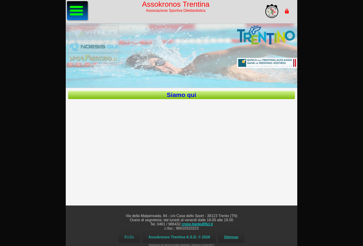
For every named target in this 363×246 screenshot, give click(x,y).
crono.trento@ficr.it (197, 224)
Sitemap (231, 237)
